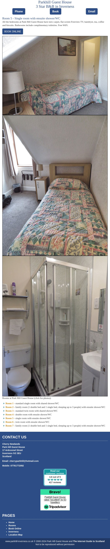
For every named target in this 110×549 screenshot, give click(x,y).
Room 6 (9, 422)
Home (12, 522)
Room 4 (9, 414)
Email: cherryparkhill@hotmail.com (20, 461)
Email (91, 11)
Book (55, 11)
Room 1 (9, 403)
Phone (19, 11)
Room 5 (9, 418)
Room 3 (9, 410)
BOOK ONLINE (12, 31)
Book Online (15, 528)
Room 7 (9, 425)
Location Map (15, 535)
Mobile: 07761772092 (13, 465)
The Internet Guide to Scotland (89, 541)
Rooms (12, 525)
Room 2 (9, 407)
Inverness (14, 531)
